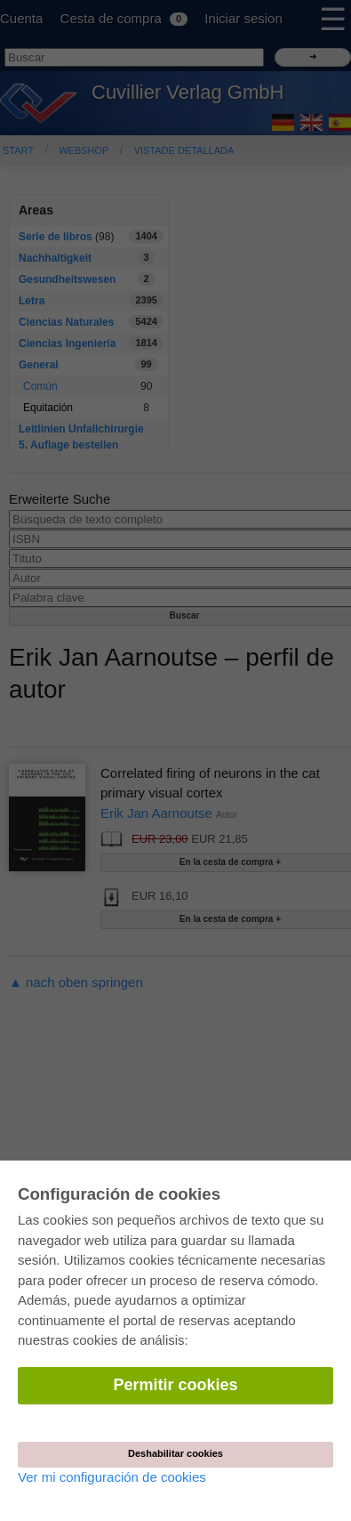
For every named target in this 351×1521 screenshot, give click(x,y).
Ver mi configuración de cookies (112, 1477)
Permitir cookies (175, 1385)
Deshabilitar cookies (175, 1453)
